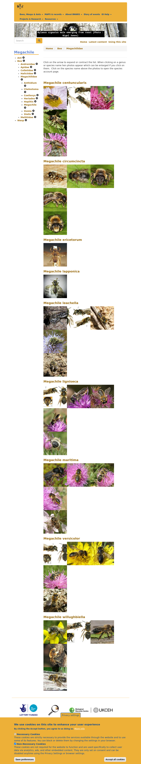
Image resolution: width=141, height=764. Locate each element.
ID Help (106, 14)
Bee (20, 61)
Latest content (98, 42)
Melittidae (27, 117)
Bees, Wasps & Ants (31, 14)
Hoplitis (29, 101)
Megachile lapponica (61, 271)
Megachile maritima (60, 460)
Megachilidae (29, 76)
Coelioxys (30, 95)
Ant (19, 58)
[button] (22, 30)
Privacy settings (70, 719)
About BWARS (73, 14)
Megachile (30, 105)
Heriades (30, 98)
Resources (51, 19)
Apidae (25, 67)
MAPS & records (54, 14)
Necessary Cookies (28, 738)
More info (79, 733)
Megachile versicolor (61, 538)
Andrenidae (28, 64)
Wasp (21, 120)
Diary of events (92, 14)
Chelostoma (31, 89)
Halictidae (27, 73)
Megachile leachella (60, 303)
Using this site (117, 42)
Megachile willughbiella (64, 617)
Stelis (28, 114)
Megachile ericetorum (62, 240)
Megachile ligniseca (60, 381)
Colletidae (27, 70)
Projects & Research (31, 19)
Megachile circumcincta (64, 161)
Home (83, 42)
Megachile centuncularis (64, 83)
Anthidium (30, 83)
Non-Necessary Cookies (31, 748)
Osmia (28, 111)
